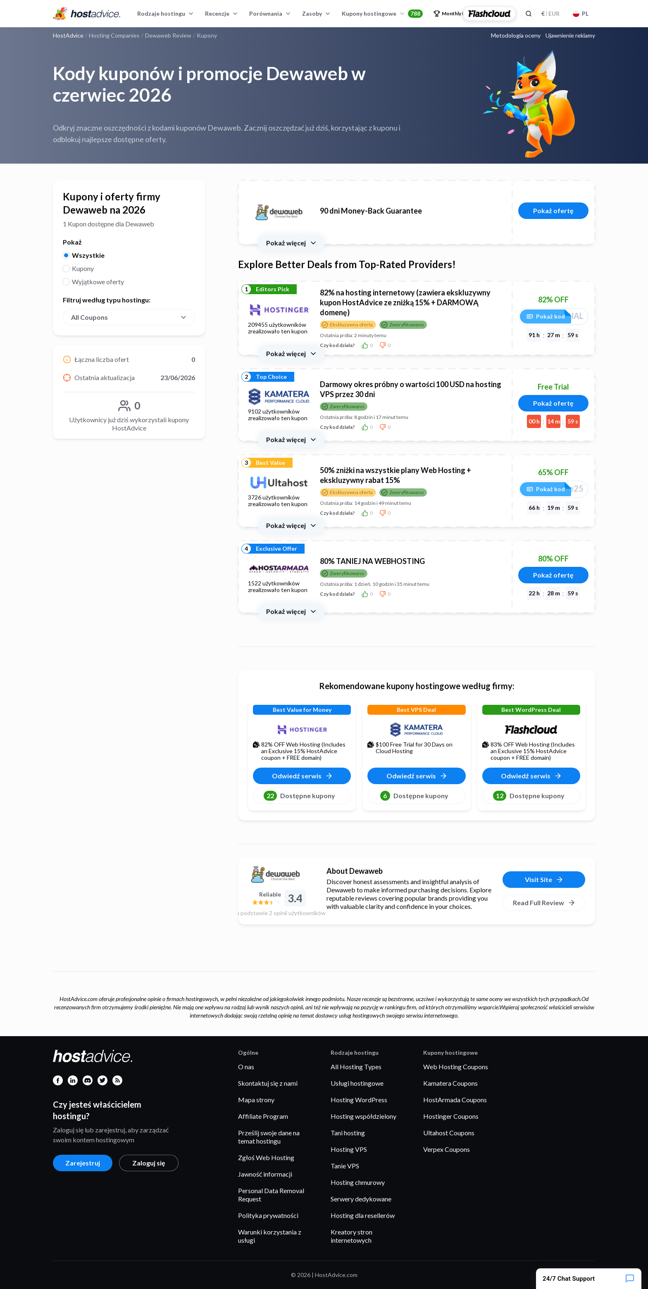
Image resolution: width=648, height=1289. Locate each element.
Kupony (83, 268)
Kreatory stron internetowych (351, 1236)
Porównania (270, 13)
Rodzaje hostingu (165, 13)
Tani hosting (348, 1133)
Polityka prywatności (268, 1215)
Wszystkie (88, 255)
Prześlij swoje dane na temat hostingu (269, 1137)
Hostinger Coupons (451, 1116)
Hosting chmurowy (358, 1182)
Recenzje (221, 13)
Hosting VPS (349, 1149)
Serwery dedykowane (361, 1199)
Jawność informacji (265, 1174)
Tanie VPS (345, 1166)
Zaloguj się (148, 1163)
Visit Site (544, 879)
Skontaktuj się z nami (268, 1083)
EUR (550, 13)
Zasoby (316, 13)
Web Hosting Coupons (455, 1066)
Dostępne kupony (299, 796)
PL (580, 13)
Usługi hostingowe (357, 1083)
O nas (246, 1066)
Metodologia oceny (516, 35)
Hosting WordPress (359, 1099)
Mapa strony (256, 1099)
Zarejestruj (82, 1163)
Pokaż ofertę (553, 210)
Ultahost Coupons (448, 1133)
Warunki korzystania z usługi (269, 1236)
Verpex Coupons (446, 1149)
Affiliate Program (263, 1116)
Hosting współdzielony (363, 1116)
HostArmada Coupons (455, 1099)
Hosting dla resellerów (363, 1215)
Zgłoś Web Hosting (266, 1157)
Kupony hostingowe (382, 14)
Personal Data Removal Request (271, 1195)
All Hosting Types (356, 1066)
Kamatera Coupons (450, 1083)
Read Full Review (544, 903)
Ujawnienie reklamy (570, 35)
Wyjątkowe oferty (98, 281)
